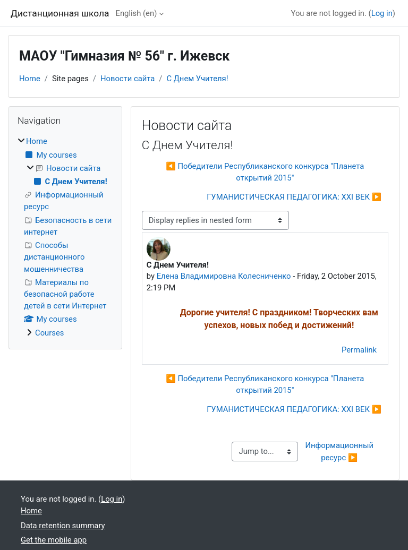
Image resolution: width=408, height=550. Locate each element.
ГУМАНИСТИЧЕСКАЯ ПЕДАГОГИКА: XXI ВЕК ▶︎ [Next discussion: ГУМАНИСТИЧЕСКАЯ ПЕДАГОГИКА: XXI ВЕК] (294, 197)
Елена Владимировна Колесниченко (224, 276)
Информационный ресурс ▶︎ (340, 451)
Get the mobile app (54, 540)
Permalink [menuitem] (359, 350)
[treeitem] (65, 237)
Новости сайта (127, 78)
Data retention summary (63, 525)
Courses (49, 333)
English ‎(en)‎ (136, 13)
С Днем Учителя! (197, 78)
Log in (382, 13)
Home (29, 78)
